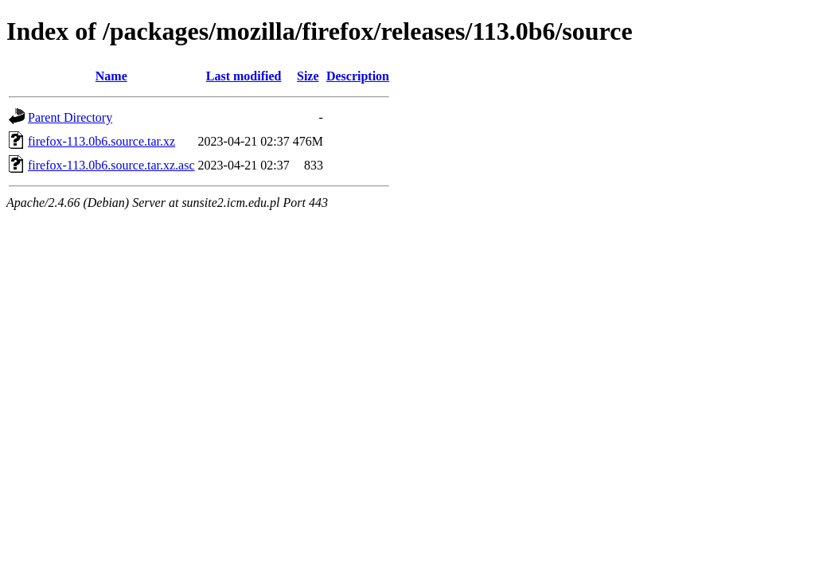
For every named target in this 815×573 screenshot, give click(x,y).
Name (111, 76)
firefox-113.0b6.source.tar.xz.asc (111, 165)
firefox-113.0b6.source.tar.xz (101, 141)
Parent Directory (70, 117)
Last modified (244, 76)
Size (308, 76)
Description (357, 76)
